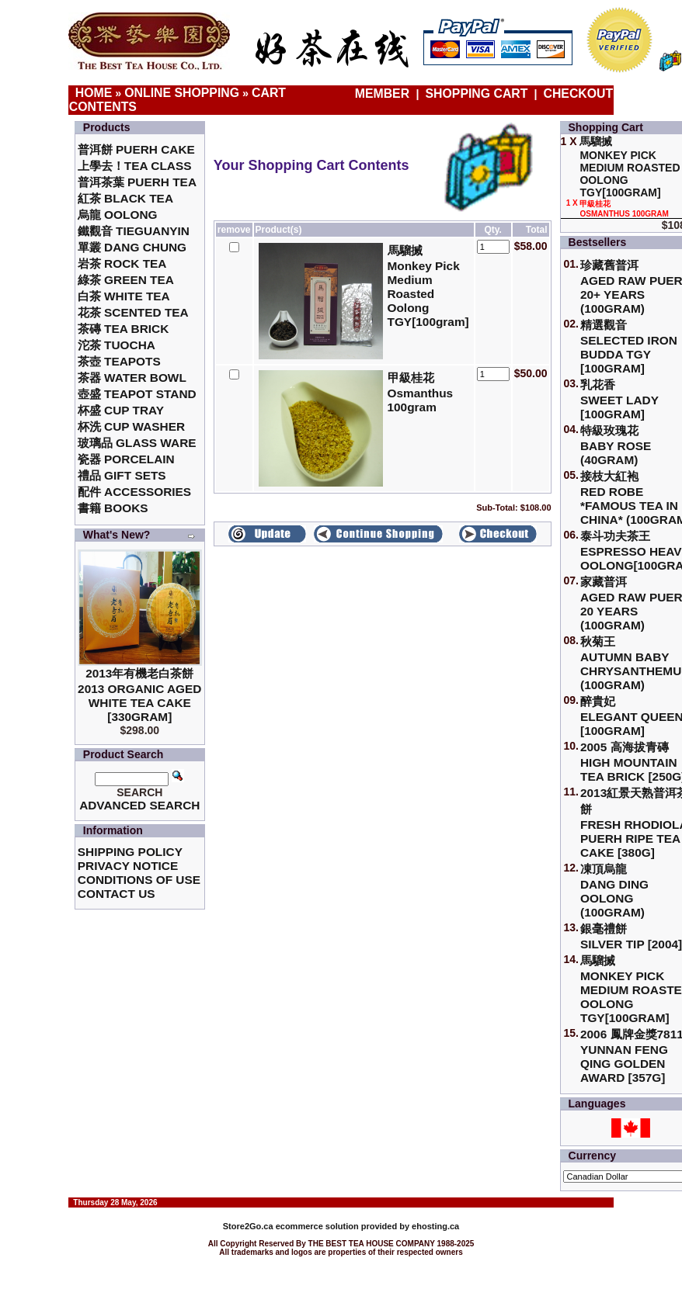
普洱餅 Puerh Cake (136, 149)
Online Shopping (181, 92)
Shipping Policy (130, 851)
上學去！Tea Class (135, 165)
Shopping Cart (477, 93)
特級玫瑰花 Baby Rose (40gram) (615, 445)
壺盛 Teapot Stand (137, 393)
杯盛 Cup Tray (121, 410)
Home (94, 92)
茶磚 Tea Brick (123, 328)
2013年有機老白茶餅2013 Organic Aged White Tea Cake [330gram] (139, 695)
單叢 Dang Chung (132, 247)
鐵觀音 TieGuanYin (134, 230)
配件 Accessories (134, 491)
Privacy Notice (128, 865)
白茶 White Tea (124, 296)
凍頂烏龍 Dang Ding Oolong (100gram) (614, 890)
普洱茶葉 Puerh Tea (137, 182)
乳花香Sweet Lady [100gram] (619, 399)
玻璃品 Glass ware (137, 442)
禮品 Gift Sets (122, 475)
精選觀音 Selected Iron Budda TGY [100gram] (628, 346)
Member (384, 93)
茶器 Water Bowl (132, 377)
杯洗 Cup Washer (131, 426)
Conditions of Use (139, 879)
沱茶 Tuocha (116, 345)
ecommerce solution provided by (317, 1226)
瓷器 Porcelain (126, 459)
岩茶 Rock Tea (122, 263)
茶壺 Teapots (119, 361)
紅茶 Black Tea (125, 198)
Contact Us (116, 893)
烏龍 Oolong (118, 214)
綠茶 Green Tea (126, 279)
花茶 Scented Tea (133, 312)
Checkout (579, 93)
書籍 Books (113, 508)
